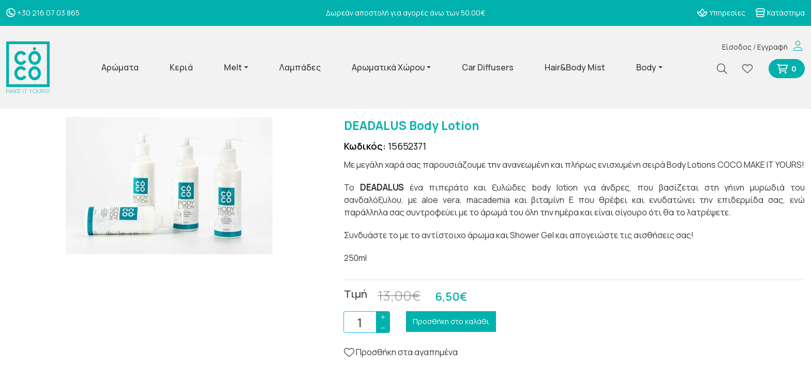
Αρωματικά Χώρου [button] (388, 67)
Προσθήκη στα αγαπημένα (401, 352)
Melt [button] (233, 67)
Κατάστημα (780, 13)
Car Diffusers (488, 67)
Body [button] (646, 67)
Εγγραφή (772, 47)
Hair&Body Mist (575, 67)
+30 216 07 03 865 (43, 13)
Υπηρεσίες (721, 13)
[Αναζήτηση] (726, 69)
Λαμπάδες (300, 67)
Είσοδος (737, 47)
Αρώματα (120, 67)
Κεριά (181, 67)
